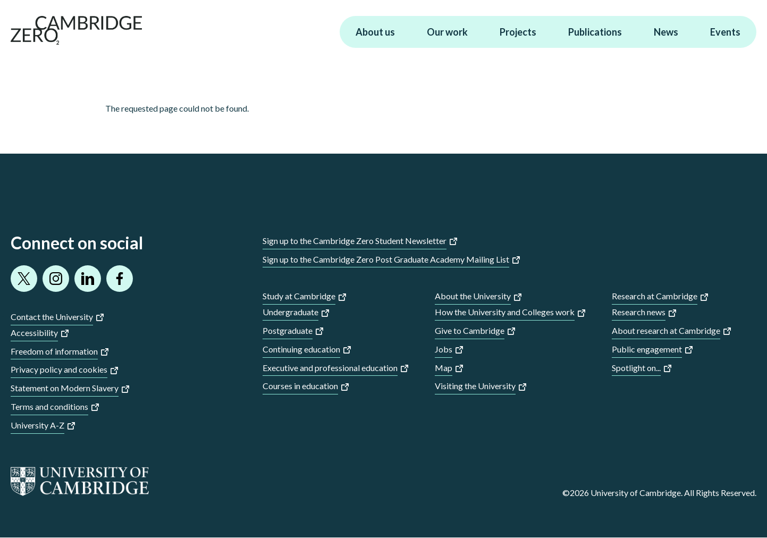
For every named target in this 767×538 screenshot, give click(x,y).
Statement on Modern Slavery (65, 388)
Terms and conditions (49, 406)
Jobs (443, 349)
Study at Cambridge (299, 296)
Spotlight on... (636, 368)
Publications (595, 32)
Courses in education (300, 386)
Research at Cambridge (654, 296)
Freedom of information (54, 351)
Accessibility (34, 332)
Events (725, 32)
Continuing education (301, 349)
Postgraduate (288, 330)
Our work (447, 32)
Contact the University (52, 317)
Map (443, 368)
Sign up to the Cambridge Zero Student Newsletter (354, 241)
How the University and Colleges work (505, 312)
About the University (473, 296)
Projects (518, 32)
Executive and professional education (330, 368)
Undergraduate (290, 312)
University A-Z (37, 425)
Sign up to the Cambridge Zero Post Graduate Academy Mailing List (386, 259)
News (666, 32)
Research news (638, 312)
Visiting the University (475, 386)
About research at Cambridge (666, 330)
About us (375, 32)
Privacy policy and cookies (59, 369)
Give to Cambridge (469, 330)
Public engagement (647, 349)
